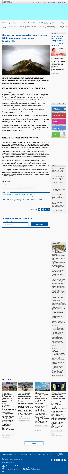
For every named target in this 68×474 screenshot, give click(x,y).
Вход (45, 2)
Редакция (21, 451)
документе (6, 102)
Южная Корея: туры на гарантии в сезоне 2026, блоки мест (58, 168)
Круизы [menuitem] (33, 22)
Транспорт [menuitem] (26, 22)
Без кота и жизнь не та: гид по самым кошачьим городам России (58, 295)
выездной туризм (10, 430)
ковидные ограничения (57, 432)
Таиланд (29, 415)
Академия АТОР (61, 27)
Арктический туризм (20, 27)
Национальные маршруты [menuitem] (49, 22)
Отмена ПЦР (38, 427)
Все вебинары (57, 207)
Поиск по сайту (62, 2)
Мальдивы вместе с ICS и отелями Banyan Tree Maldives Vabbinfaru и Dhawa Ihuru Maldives (58, 177)
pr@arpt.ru (16, 466)
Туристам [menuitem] (40, 22)
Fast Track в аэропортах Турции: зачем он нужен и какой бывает (58, 346)
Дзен (31, 2)
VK (36, 2)
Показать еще (34, 439)
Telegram (41, 2)
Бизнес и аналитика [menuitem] (12, 22)
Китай (3, 187)
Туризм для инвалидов (47, 27)
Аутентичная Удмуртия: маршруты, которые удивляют (58, 194)
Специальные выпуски (59, 105)
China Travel (11, 122)
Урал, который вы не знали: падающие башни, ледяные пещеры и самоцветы (58, 319)
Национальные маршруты (59, 124)
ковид (22, 187)
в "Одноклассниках (34, 196)
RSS (46, 451)
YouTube (33, 2)
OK (39, 2)
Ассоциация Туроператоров (8, 2)
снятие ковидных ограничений (13, 187)
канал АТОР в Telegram (17, 193)
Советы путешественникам (59, 118)
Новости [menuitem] (5, 22)
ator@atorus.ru (13, 463)
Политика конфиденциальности (9, 451)
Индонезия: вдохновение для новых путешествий (58, 202)
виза (3, 432)
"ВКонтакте (25, 196)
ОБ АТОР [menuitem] (62, 22)
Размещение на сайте (31, 451)
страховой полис (22, 416)
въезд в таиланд (22, 415)
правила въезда (5, 433)
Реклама (41, 451)
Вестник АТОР (56, 111)
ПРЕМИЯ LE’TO (34, 27)
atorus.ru (31, 472)
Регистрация (51, 2)
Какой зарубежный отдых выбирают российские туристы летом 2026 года (58, 277)
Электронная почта (7, 220)
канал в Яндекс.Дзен (30, 193)
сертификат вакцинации (24, 418)
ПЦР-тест (33, 187)
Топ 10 (54, 131)
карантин (27, 187)
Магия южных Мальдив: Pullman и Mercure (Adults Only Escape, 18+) (58, 186)
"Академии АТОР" (22, 199)
